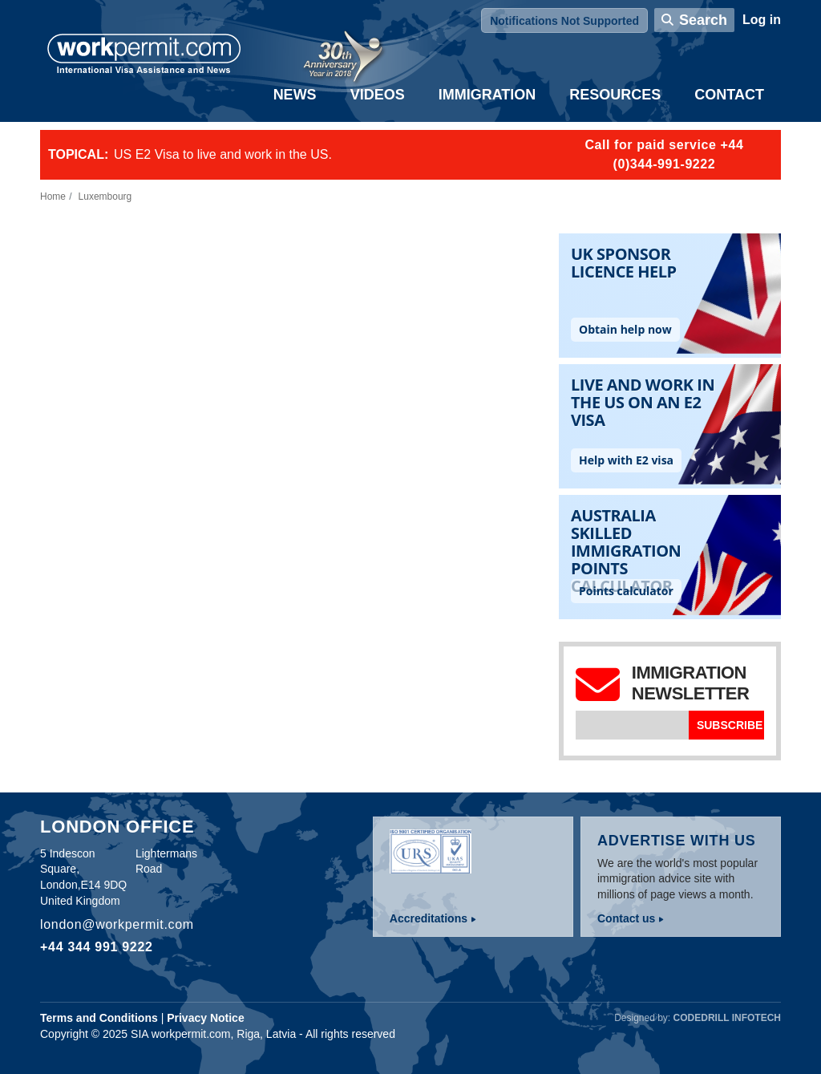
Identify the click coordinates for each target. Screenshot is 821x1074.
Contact (729, 95)
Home (53, 196)
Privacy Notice (206, 1017)
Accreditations (428, 918)
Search (703, 20)
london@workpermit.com (117, 924)
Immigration (487, 95)
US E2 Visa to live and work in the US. (223, 154)
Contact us (626, 918)
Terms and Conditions (99, 1017)
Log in (761, 19)
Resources (615, 95)
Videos (377, 95)
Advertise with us (676, 841)
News (295, 95)
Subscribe (729, 725)
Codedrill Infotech (727, 1017)
